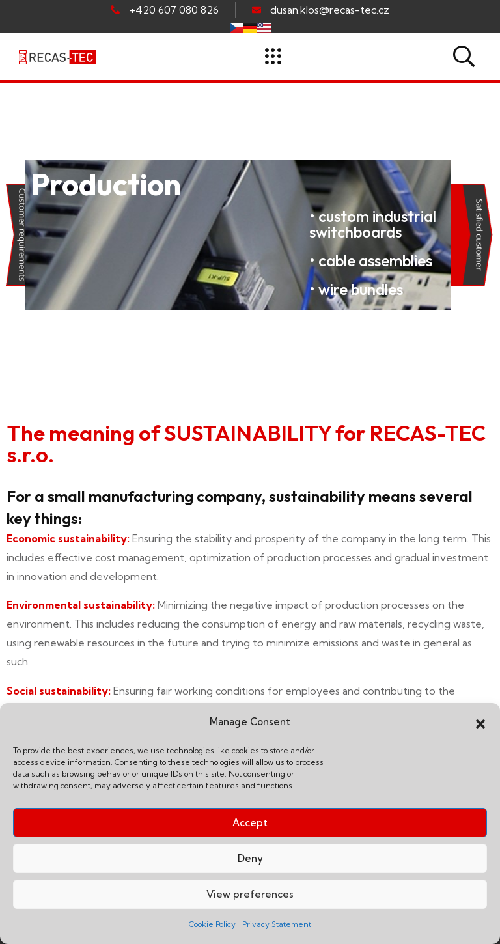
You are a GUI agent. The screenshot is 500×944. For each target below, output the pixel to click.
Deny (250, 858)
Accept (250, 822)
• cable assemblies (370, 260)
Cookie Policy (212, 924)
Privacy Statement (276, 924)
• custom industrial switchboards (372, 224)
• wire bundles (356, 289)
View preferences (250, 894)
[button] (480, 722)
